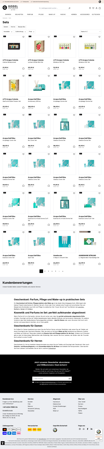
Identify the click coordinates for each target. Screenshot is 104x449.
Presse (80, 406)
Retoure (30, 406)
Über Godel (81, 402)
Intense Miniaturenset (14, 61)
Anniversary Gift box (39, 100)
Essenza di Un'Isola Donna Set (64, 217)
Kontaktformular (8, 410)
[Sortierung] (90, 31)
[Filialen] (90, 8)
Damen (6, 27)
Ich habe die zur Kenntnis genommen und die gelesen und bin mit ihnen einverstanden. (52, 383)
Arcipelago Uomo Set (14, 139)
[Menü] (101, 430)
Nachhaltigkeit (82, 408)
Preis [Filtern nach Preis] (31, 31)
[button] (3, 443)
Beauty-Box (21, 27)
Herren (13, 27)
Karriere (80, 404)
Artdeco (30, 309)
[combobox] (53, 8)
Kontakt (30, 402)
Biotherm (17, 309)
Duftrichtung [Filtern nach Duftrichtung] (21, 31)
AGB (43, 384)
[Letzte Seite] (63, 271)
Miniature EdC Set (64, 61)
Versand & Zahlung (33, 408)
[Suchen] (69, 8)
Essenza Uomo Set (14, 256)
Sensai (22, 309)
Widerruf (55, 411)
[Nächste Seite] (59, 271)
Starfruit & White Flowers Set (14, 100)
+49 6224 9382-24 (10, 407)
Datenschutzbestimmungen (48, 382)
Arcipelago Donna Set (64, 100)
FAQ (29, 404)
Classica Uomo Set (39, 178)
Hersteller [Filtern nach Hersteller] (8, 31)
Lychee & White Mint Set (39, 61)
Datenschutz (57, 404)
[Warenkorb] (99, 8)
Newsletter (31, 411)
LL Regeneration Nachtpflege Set (90, 256)
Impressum (56, 402)
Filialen (80, 413)
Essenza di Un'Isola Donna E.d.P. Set (39, 218)
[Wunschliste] (93, 8)
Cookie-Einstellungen (59, 406)
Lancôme (81, 307)
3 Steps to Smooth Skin (64, 256)
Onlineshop (51, 348)
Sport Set (39, 256)
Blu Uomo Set (39, 139)
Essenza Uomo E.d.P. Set (90, 217)
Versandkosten (42, 439)
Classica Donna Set (64, 139)
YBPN (80, 411)
